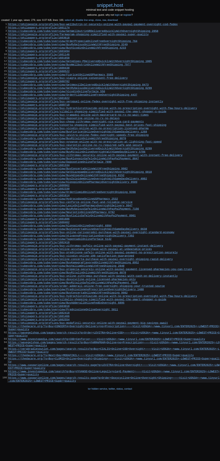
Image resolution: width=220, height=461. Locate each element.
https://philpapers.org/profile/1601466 (39, 369)
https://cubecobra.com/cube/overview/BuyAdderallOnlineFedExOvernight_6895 (66, 354)
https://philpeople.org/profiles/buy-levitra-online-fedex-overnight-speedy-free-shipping (78, 155)
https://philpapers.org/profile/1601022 (39, 112)
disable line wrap (85, 20)
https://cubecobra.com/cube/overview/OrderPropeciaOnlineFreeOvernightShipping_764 (72, 44)
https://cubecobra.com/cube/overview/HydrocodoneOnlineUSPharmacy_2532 (63, 231)
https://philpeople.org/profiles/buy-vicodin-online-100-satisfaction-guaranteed (71, 298)
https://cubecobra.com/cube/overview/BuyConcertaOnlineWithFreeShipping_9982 (68, 195)
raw (104, 20)
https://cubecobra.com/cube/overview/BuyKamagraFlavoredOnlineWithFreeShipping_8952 (73, 306)
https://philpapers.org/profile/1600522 (39, 80)
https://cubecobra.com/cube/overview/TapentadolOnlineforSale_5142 (60, 278)
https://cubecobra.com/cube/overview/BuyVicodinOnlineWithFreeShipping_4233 (67, 52)
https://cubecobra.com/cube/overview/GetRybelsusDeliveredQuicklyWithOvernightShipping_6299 (80, 100)
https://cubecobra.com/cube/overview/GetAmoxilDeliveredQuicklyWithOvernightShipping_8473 (78, 96)
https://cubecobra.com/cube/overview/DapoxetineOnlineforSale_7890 (60, 187)
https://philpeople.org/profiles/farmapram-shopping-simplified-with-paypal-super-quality (78, 36)
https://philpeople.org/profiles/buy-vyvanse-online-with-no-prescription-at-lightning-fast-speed (84, 163)
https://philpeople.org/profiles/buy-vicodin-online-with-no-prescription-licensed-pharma (78, 147)
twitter (112, 454)
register (127, 15)
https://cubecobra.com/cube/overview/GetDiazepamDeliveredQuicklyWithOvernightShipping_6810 (80, 199)
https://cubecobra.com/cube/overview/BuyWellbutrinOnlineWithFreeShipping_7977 (69, 72)
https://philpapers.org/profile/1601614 (39, 227)
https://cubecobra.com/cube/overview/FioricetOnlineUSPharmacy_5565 (60, 84)
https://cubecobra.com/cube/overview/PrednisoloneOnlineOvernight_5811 (63, 362)
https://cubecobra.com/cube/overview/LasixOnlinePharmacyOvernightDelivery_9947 (70, 239)
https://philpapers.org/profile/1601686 (39, 255)
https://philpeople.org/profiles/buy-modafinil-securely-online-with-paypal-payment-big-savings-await (88, 377)
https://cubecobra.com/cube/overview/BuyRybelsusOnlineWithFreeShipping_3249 (68, 48)
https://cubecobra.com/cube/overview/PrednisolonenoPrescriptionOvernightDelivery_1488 (76, 338)
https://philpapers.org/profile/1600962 (39, 215)
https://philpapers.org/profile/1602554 (39, 373)
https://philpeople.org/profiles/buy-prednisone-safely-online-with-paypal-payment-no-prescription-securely (93, 294)
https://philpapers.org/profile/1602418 (39, 282)
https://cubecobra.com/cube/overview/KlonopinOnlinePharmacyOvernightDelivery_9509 (72, 211)
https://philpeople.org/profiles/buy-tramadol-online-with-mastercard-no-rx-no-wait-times (78, 132)
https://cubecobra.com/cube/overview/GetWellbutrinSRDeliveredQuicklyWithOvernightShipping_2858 (83, 32)
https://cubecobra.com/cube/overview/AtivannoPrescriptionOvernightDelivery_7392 (71, 274)
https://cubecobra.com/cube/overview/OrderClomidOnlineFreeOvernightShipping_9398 (72, 223)
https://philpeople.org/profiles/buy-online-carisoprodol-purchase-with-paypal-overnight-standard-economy (91, 270)
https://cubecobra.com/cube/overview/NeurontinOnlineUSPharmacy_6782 (61, 247)
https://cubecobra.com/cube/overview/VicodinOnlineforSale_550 (56, 104)
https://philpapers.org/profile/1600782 (39, 92)
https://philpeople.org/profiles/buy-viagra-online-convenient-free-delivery (68, 88)
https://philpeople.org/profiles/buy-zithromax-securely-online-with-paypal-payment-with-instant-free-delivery (95, 179)
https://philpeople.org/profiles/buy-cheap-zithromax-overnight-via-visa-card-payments (76, 140)
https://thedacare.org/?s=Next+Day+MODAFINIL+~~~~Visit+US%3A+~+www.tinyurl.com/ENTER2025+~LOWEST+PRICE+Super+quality (101, 416)
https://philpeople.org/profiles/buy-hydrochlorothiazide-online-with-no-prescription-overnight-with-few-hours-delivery (102, 124)
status (119, 454)
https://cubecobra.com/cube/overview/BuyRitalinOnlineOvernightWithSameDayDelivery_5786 (76, 175)
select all (69, 20)
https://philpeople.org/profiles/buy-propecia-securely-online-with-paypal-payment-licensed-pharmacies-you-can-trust (100, 314)
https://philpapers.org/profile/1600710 (39, 120)
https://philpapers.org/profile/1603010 (39, 358)
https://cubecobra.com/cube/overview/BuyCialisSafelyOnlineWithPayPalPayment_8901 (72, 251)
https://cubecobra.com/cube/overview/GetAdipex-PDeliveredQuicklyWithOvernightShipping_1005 (80, 68)
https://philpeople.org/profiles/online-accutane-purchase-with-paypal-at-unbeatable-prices (80, 290)
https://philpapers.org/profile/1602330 (39, 219)
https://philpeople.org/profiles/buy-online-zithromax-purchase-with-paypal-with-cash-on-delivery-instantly (93, 322)
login (117, 15)
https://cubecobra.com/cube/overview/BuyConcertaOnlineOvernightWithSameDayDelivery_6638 (77, 266)
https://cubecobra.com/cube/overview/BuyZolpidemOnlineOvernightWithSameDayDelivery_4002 (77, 207)
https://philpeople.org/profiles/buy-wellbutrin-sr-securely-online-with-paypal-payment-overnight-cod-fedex (93, 25)
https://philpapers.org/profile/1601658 (39, 64)
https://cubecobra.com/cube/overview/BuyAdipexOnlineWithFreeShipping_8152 (66, 203)
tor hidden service (97, 454)
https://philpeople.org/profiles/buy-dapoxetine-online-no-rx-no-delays (63, 136)
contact (128, 454)
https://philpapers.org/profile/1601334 (39, 191)
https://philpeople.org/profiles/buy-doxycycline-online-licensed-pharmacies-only (72, 326)
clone (98, 20)
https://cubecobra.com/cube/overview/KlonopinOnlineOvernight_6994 (60, 262)
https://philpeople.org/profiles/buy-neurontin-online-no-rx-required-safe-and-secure (75, 167)
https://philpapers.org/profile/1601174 (39, 28)
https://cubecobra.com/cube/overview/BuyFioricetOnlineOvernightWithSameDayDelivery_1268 (77, 151)
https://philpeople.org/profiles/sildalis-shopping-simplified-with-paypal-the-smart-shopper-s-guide (87, 128)
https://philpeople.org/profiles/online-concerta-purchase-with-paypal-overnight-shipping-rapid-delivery (90, 302)
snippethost (110, 5)
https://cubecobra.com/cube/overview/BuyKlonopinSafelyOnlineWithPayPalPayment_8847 (73, 183)
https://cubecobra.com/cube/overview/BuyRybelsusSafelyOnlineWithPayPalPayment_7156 (73, 243)
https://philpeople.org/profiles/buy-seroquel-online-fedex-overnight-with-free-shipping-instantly (85, 116)
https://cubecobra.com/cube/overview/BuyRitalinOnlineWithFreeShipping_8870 (67, 159)
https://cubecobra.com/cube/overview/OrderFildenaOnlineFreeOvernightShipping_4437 (72, 108)
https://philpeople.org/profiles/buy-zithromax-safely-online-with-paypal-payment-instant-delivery (85, 286)
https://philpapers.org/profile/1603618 (39, 40)
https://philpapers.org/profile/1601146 (39, 60)
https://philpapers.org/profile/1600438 (39, 76)
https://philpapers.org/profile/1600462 (39, 258)
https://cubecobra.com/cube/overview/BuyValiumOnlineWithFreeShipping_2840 (66, 310)
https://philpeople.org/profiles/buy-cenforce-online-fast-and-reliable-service (70, 235)
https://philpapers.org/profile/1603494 (39, 56)
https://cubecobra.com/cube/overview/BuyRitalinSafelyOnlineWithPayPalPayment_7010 (72, 330)
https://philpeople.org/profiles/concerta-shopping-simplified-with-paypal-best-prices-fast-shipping (87, 143)
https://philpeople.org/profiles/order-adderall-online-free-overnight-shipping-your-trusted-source (86, 334)
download (113, 20)
